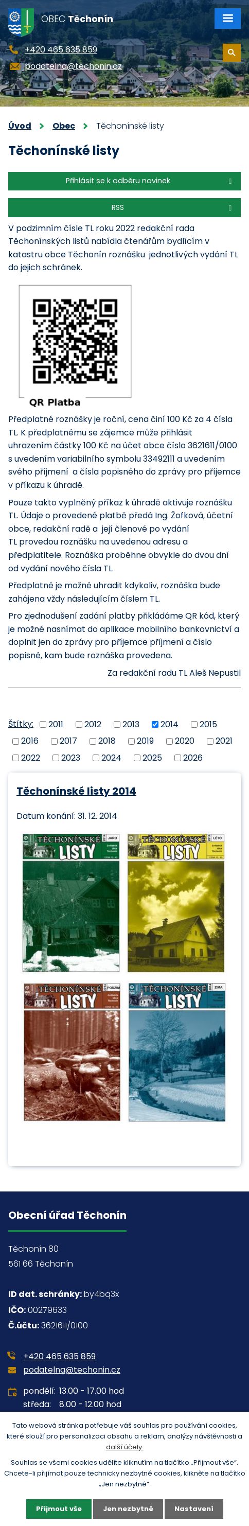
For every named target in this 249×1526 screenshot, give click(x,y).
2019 (145, 741)
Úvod (19, 126)
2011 (55, 724)
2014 (170, 724)
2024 (111, 758)
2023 (70, 758)
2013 (130, 724)
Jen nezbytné (128, 1509)
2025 (152, 758)
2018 (107, 741)
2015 (208, 724)
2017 (68, 741)
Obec (63, 126)
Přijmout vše (59, 1509)
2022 (30, 758)
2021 (224, 741)
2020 (184, 741)
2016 (30, 741)
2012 (92, 724)
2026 (193, 758)
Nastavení (194, 1509)
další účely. (125, 1447)
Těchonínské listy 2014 (76, 791)
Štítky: (20, 724)
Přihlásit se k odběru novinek (150, 181)
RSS (173, 207)
